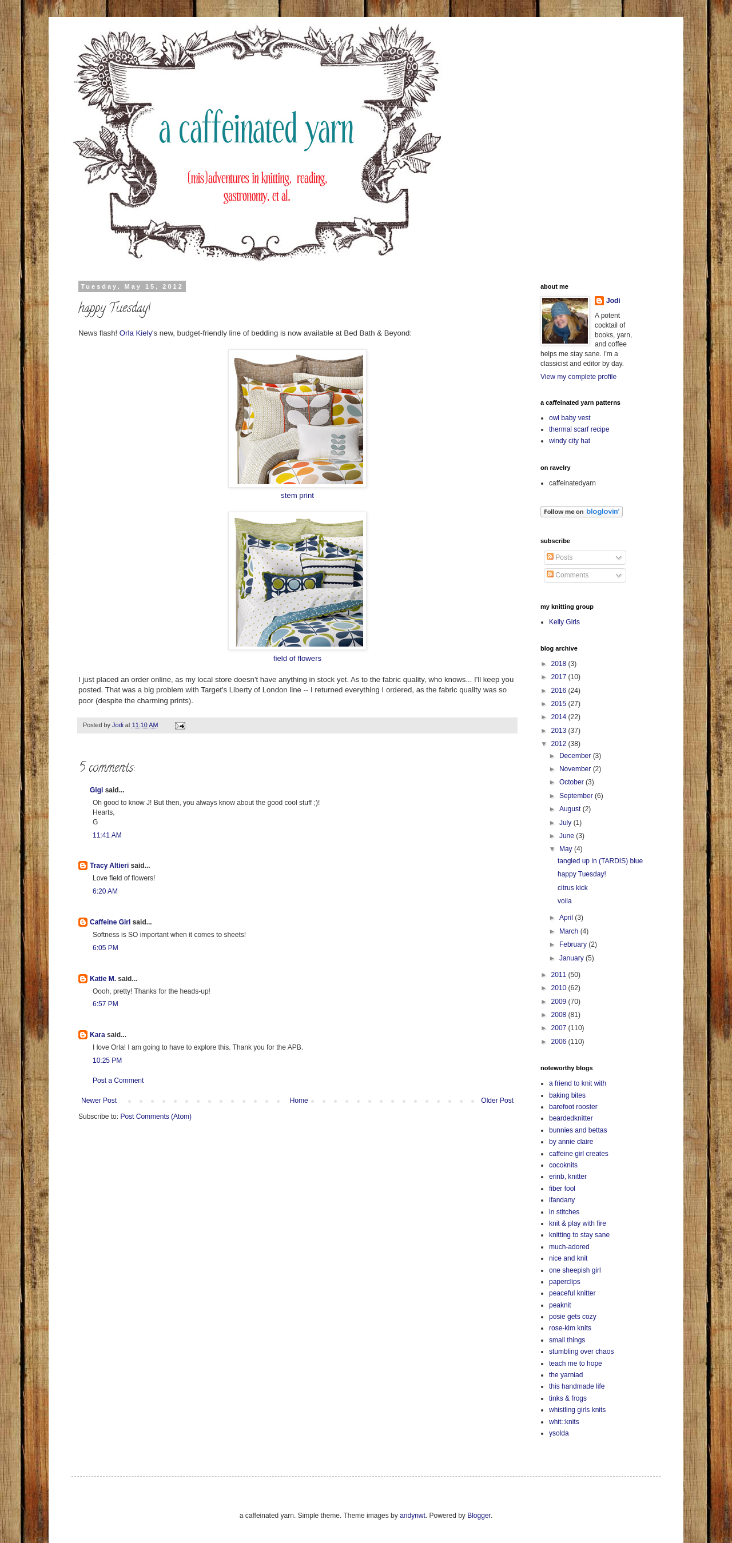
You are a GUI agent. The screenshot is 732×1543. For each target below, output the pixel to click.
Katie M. (103, 979)
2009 (559, 1002)
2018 (559, 664)
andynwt (412, 1516)
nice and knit (568, 1258)
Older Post (497, 1101)
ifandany (562, 1200)
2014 (559, 717)
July (566, 823)
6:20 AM (105, 891)
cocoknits (563, 1165)
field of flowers (297, 658)
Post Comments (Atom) (156, 1117)
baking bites (567, 1095)
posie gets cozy (572, 1317)
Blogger (479, 1516)
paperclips (564, 1282)
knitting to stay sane (579, 1235)
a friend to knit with (577, 1083)
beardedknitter (571, 1118)
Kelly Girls (564, 622)
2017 (559, 677)
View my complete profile (578, 377)
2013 (559, 731)
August (571, 809)
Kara (97, 1035)
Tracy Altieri (109, 866)
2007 (559, 1028)
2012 (559, 744)
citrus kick (573, 888)
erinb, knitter (568, 1177)
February (573, 944)
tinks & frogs (568, 1398)
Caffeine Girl (110, 922)
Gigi (96, 790)
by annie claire (571, 1142)
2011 (559, 975)
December (576, 756)
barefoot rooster (573, 1107)
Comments (567, 575)
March (569, 931)
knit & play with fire (577, 1223)
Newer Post (99, 1101)
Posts (559, 557)
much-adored (569, 1247)
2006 (559, 1042)
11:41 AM (107, 835)
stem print (297, 495)
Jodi (613, 301)
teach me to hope (575, 1363)
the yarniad (566, 1375)
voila (565, 901)
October (572, 782)
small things (567, 1340)
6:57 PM (105, 1004)
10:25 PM (107, 1060)
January (572, 958)
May (566, 849)
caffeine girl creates (578, 1154)
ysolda (559, 1433)
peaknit (560, 1305)
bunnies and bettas (578, 1130)
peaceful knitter (572, 1293)
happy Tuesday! (582, 874)
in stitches (564, 1212)
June (567, 836)
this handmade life (576, 1386)
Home (299, 1101)
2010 (559, 988)
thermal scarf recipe (579, 429)
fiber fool (562, 1189)
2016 (559, 691)
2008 (559, 1015)
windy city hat (569, 441)
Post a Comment (118, 1080)
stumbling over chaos (581, 1351)
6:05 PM (105, 948)
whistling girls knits (577, 1410)
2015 (559, 704)
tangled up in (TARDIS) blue (600, 861)
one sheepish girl (575, 1270)
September (577, 796)
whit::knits (564, 1422)
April (567, 918)
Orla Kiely (136, 333)
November (576, 769)
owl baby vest (570, 418)
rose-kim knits (570, 1328)
